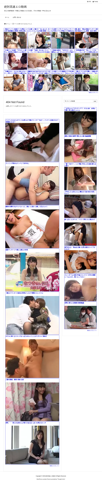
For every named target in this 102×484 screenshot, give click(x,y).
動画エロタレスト (93, 92)
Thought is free (61, 479)
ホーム (8, 24)
